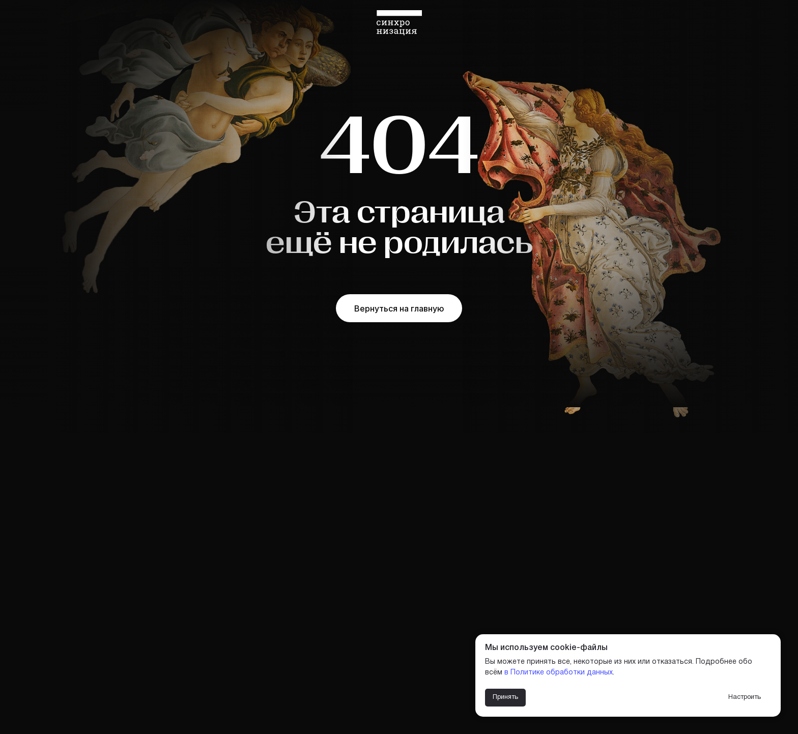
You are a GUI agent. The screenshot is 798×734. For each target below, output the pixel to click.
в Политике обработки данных (558, 672)
